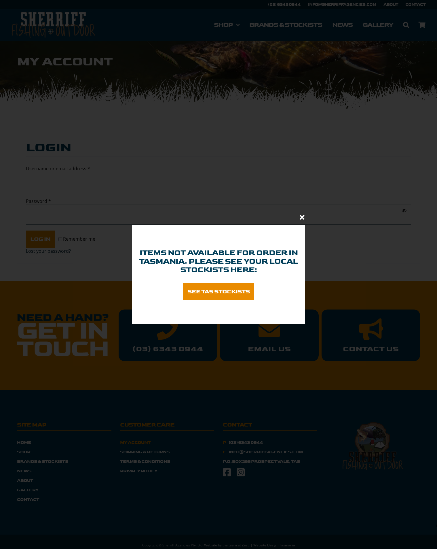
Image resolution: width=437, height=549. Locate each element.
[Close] (302, 217)
